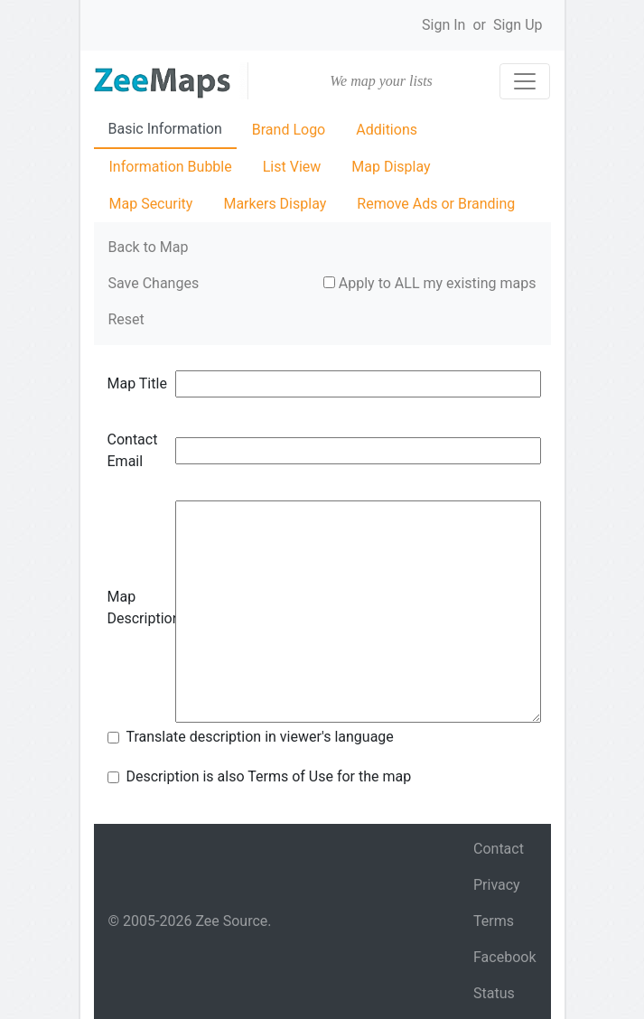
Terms (493, 921)
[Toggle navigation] (524, 81)
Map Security (151, 203)
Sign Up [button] (518, 24)
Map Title (137, 383)
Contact (498, 848)
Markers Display (274, 203)
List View (292, 166)
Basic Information (165, 128)
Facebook (504, 957)
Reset (126, 319)
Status (494, 993)
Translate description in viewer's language (260, 736)
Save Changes (154, 283)
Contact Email (132, 450)
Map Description (141, 607)
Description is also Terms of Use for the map (269, 776)
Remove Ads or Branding (436, 203)
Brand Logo (288, 129)
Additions (386, 129)
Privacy (496, 884)
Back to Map (148, 247)
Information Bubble (170, 166)
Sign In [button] (443, 24)
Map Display (390, 166)
